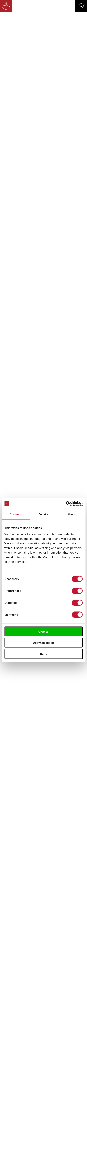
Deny (43, 653)
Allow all (43, 631)
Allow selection (43, 642)
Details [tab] (43, 514)
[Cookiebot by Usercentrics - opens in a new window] (66, 503)
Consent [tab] (15, 514)
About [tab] (71, 514)
